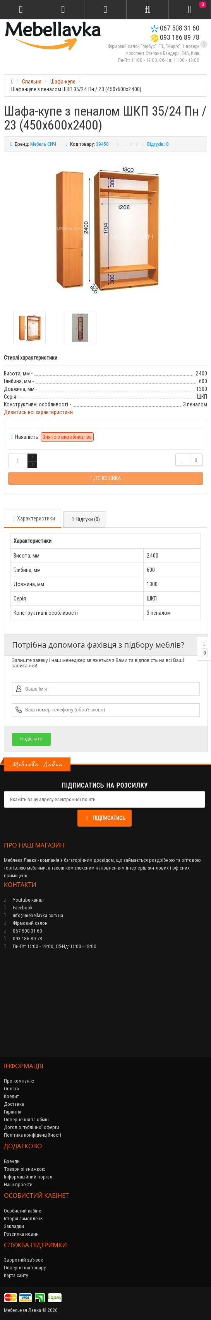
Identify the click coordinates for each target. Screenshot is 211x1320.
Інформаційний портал (28, 1176)
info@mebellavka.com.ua (33, 915)
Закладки (14, 1226)
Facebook (18, 907)
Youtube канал (24, 900)
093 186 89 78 (175, 37)
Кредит (11, 1096)
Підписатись (104, 818)
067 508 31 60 (175, 28)
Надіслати (31, 738)
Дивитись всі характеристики (38, 412)
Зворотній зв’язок (23, 1260)
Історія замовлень (23, 1218)
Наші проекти (18, 1184)
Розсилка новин (21, 1234)
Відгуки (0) (84, 519)
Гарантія (12, 1112)
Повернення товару (25, 1267)
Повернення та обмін (26, 1119)
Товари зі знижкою (25, 1169)
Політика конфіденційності (32, 1135)
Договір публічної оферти (31, 1127)
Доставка (14, 1104)
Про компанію (19, 1081)
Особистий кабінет (23, 1210)
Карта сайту (16, 1275)
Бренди (12, 1161)
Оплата (11, 1088)
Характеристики (32, 518)
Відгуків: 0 (158, 144)
